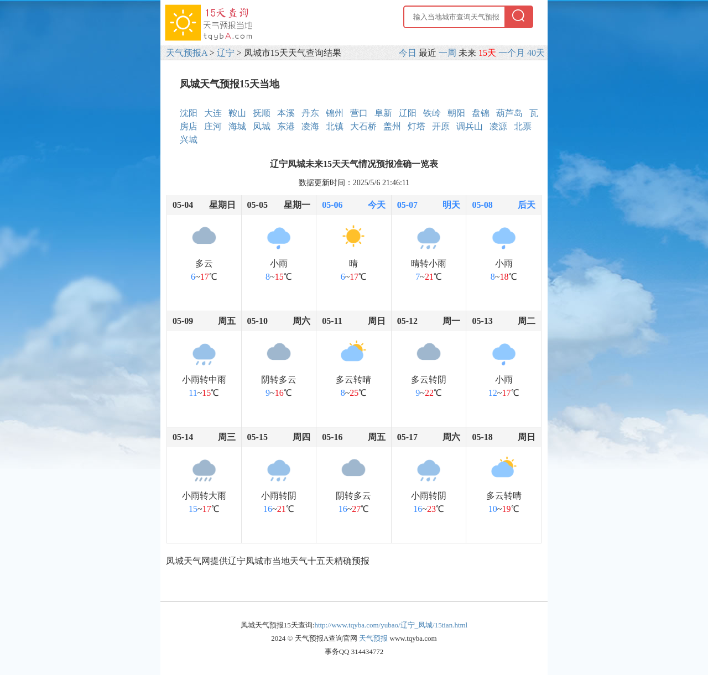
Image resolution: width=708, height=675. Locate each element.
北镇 (334, 126)
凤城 (261, 126)
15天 (487, 52)
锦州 (334, 113)
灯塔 (416, 126)
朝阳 (456, 113)
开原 (441, 126)
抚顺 (261, 113)
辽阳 (408, 113)
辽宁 (226, 52)
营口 (359, 113)
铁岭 (432, 113)
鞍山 (237, 113)
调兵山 (469, 126)
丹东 (310, 113)
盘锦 (481, 113)
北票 (523, 126)
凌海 (310, 126)
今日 (408, 52)
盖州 (392, 126)
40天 (536, 52)
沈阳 (188, 113)
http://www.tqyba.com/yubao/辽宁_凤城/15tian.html (390, 625)
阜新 (383, 113)
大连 (213, 113)
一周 (447, 52)
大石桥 (363, 126)
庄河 (213, 126)
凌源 (498, 126)
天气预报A (186, 52)
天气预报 (373, 638)
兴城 (188, 139)
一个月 (511, 52)
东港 (286, 126)
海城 (237, 126)
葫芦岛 (509, 113)
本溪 (286, 113)
